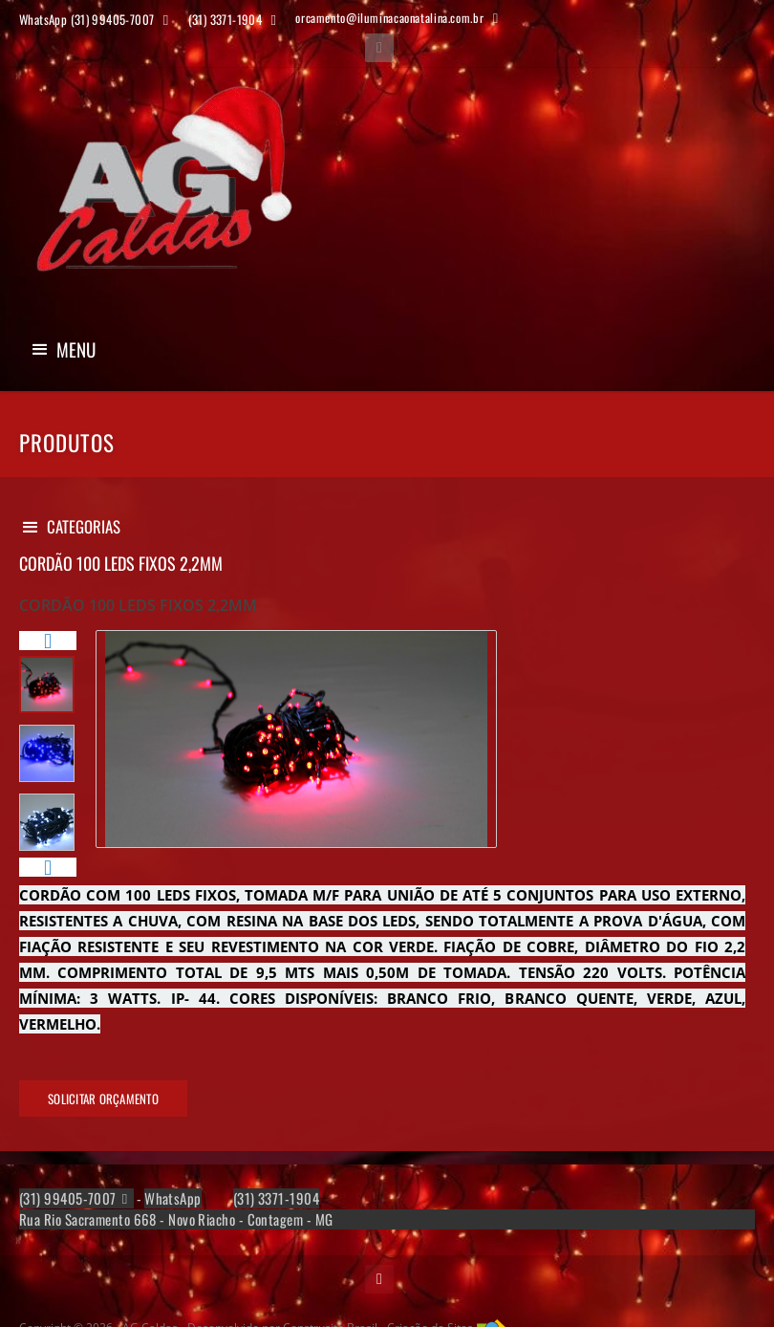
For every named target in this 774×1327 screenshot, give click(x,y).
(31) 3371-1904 (276, 1198)
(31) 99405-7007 (68, 1198)
